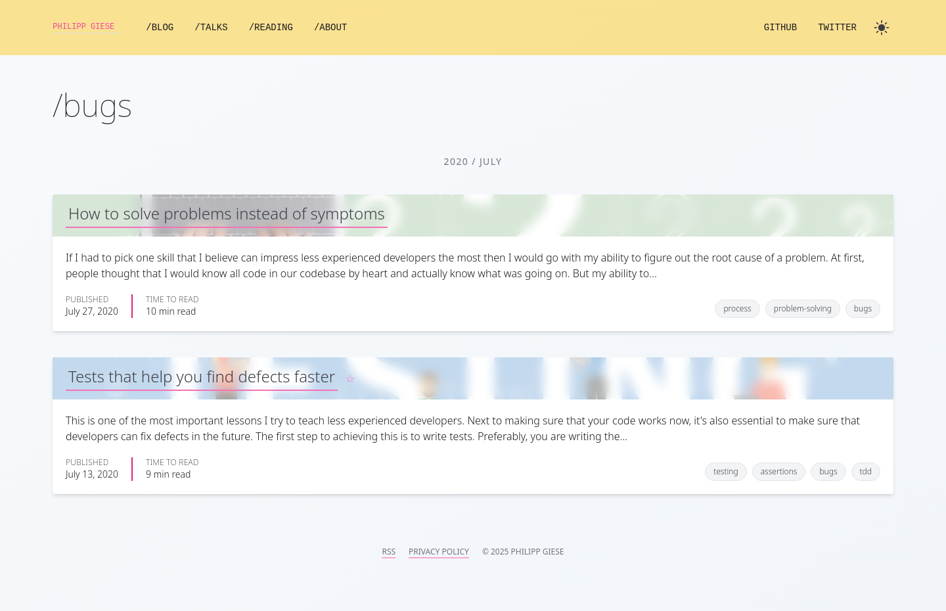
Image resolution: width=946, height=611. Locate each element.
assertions (779, 471)
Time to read (172, 299)
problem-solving (803, 308)
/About (345, 27)
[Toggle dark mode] (881, 27)
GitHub (780, 27)
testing (725, 471)
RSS (388, 552)
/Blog (175, 27)
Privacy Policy (439, 552)
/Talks (226, 27)
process (737, 308)
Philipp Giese (93, 27)
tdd (866, 471)
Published (87, 299)
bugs (863, 308)
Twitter (837, 27)
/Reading (286, 27)
